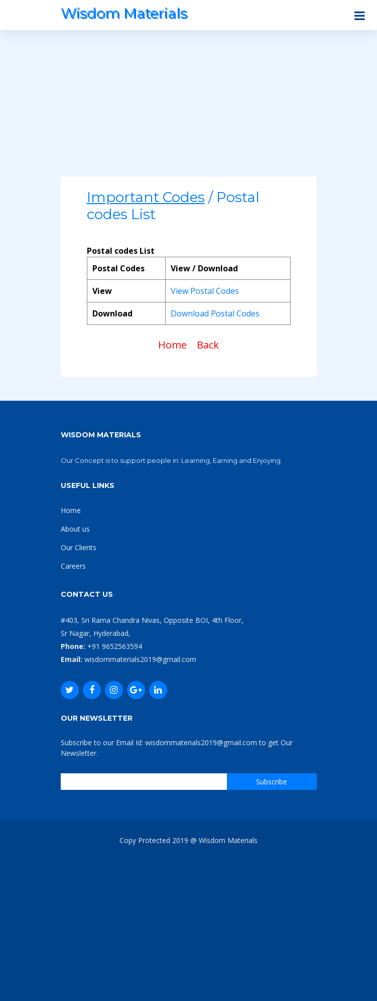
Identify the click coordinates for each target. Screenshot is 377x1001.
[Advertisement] (189, 106)
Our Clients (78, 547)
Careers (73, 566)
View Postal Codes (205, 290)
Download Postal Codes (215, 313)
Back (208, 345)
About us (75, 529)
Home (172, 345)
